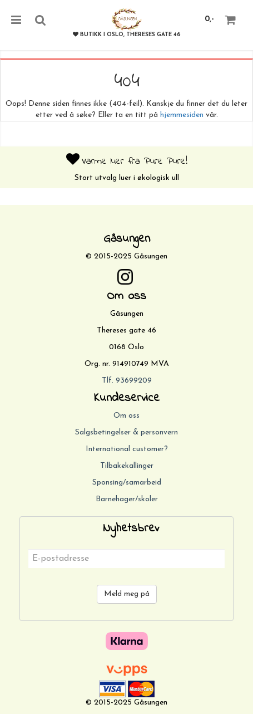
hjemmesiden (182, 115)
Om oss (126, 416)
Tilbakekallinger (126, 466)
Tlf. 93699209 (127, 380)
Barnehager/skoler (127, 499)
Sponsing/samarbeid (126, 482)
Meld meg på (127, 594)
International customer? (127, 449)
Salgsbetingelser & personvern (126, 432)
